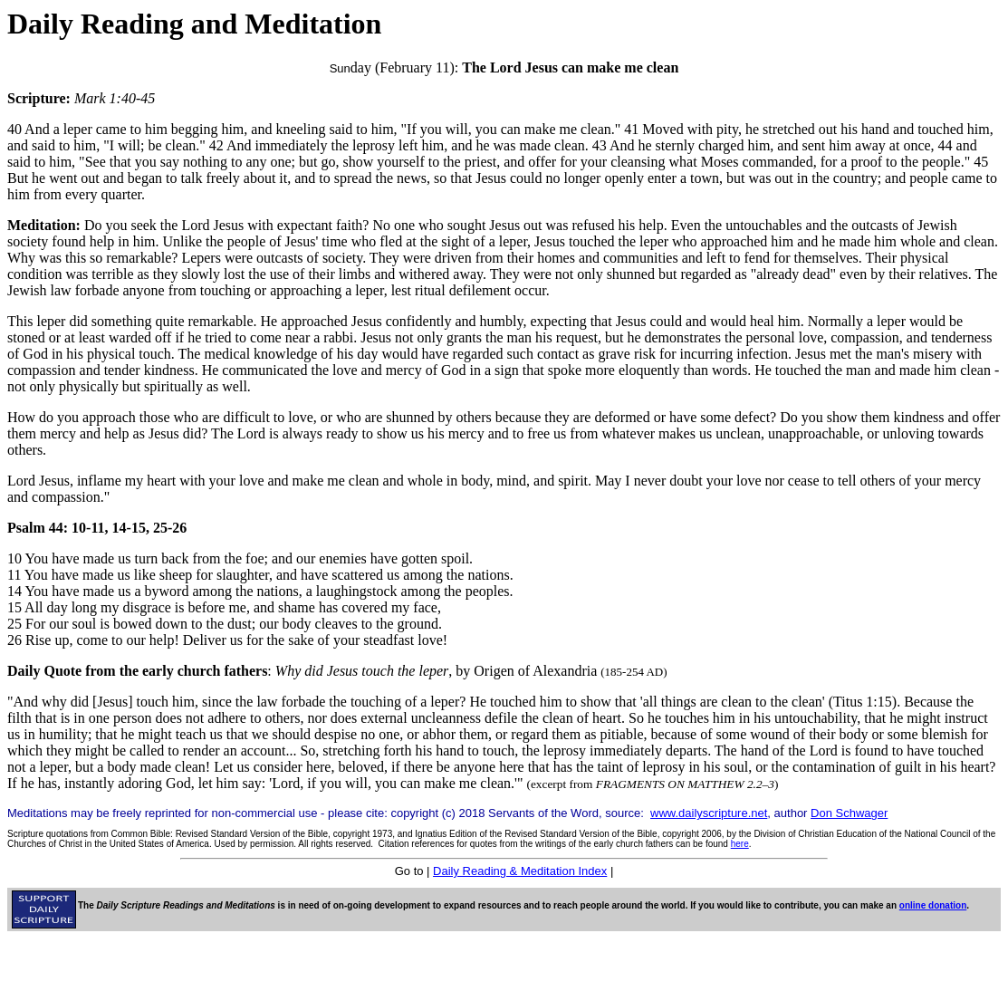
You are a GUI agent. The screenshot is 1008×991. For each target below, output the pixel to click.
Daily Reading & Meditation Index (520, 871)
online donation (932, 905)
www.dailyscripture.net (708, 813)
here (740, 844)
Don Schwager (849, 813)
